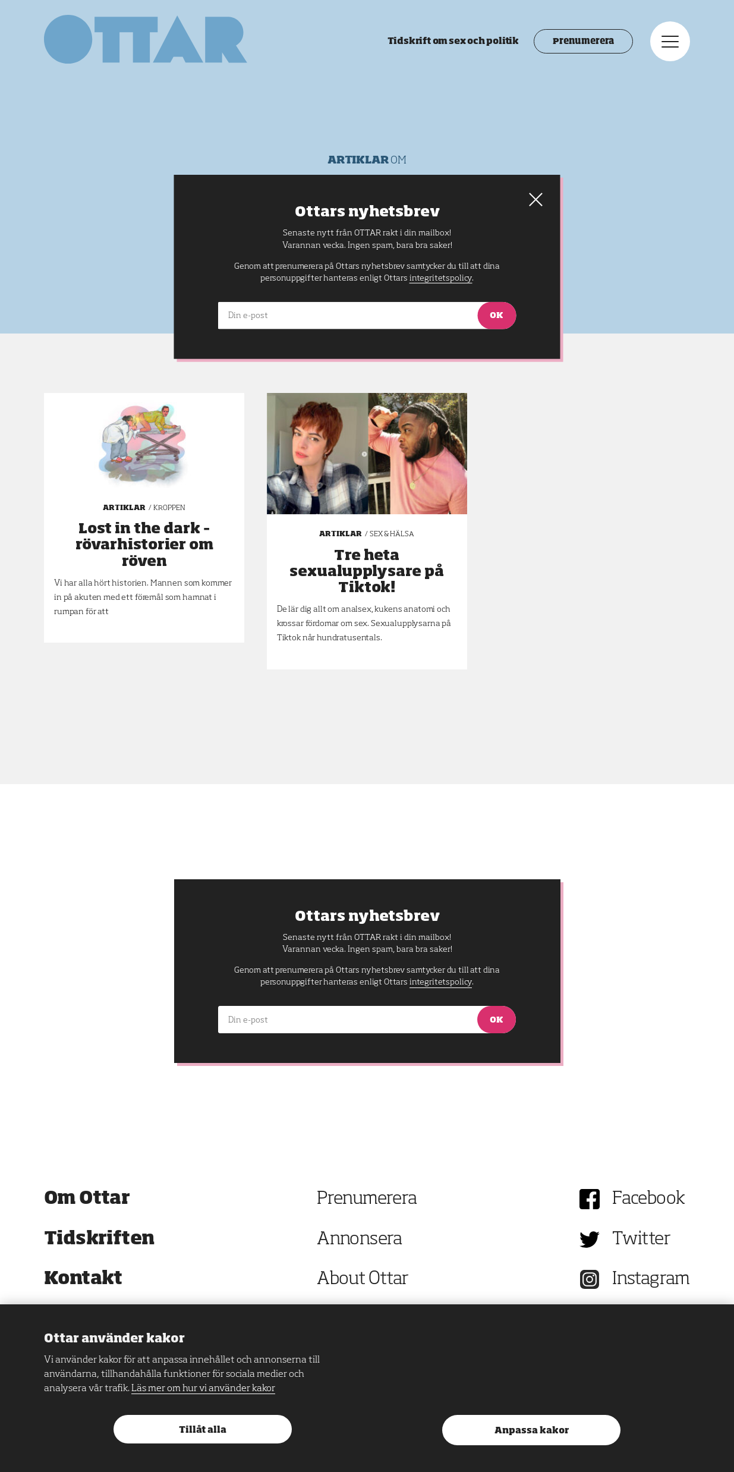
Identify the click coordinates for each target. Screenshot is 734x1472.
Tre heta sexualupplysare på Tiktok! (366, 572)
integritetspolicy (440, 982)
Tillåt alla (202, 1430)
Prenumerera (583, 41)
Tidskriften (99, 1239)
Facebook (648, 1199)
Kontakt (83, 1279)
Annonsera (359, 1239)
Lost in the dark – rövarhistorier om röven (144, 545)
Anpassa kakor (531, 1430)
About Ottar (362, 1279)
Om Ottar (87, 1199)
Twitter (641, 1239)
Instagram (651, 1279)
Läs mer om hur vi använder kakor (203, 1389)
